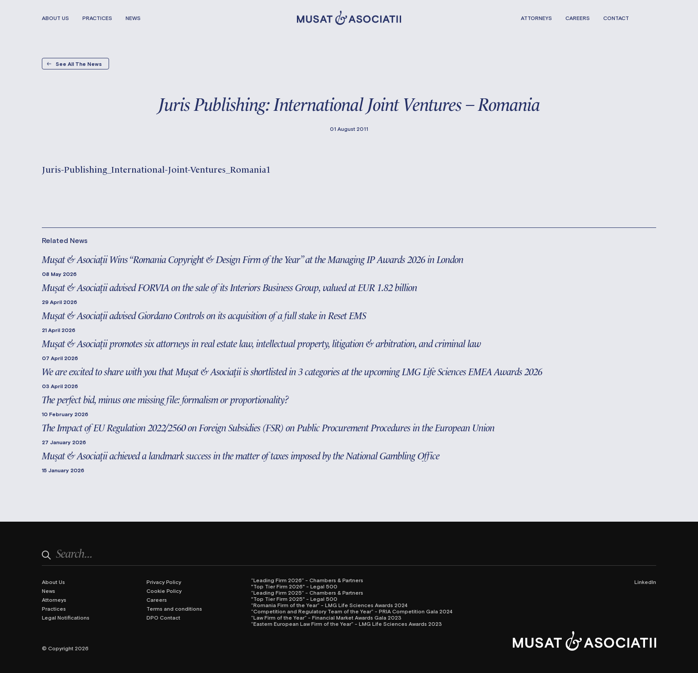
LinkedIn (645, 582)
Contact (616, 18)
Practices (97, 18)
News (133, 18)
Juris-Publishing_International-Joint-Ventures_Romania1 (156, 168)
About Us (55, 18)
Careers (577, 18)
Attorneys (536, 18)
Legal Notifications (65, 617)
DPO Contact (163, 617)
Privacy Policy (163, 582)
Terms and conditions (174, 608)
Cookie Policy (164, 591)
